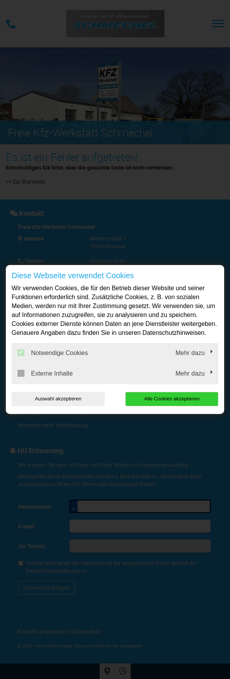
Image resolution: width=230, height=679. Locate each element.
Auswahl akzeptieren (58, 399)
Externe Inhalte (45, 373)
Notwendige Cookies (52, 352)
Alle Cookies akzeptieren (172, 399)
